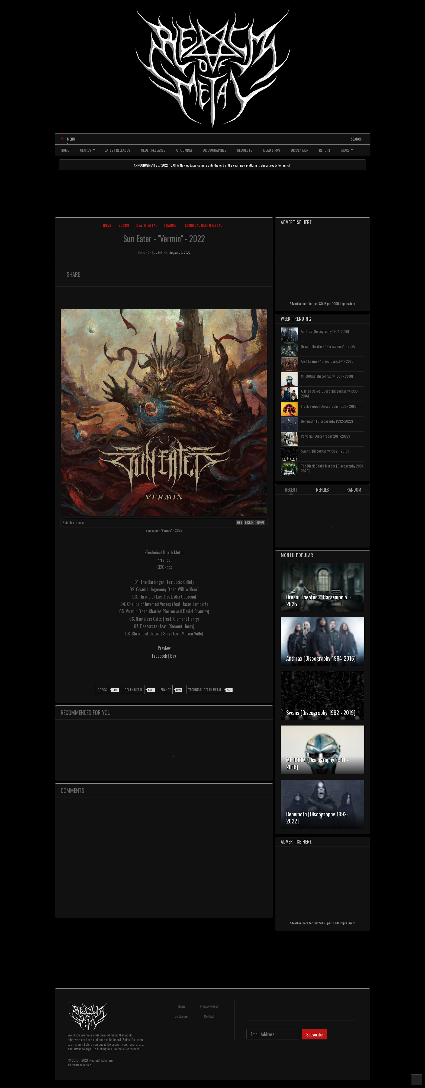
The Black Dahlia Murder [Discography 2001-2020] (332, 468)
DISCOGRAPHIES (214, 150)
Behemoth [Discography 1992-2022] (327, 421)
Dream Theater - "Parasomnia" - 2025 (328, 346)
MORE (347, 150)
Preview (164, 648)
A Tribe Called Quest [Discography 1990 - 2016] (330, 393)
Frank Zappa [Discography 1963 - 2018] (329, 406)
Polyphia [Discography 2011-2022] (325, 436)
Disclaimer (182, 1016)
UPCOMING (184, 150)
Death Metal (146, 225)
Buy (173, 656)
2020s (123, 225)
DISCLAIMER (299, 150)
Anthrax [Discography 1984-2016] (325, 331)
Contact (209, 1016)
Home (107, 225)
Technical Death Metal (202, 225)
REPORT (324, 150)
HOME (65, 150)
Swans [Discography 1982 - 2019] (325, 451)
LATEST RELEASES (117, 150)
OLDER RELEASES (153, 150)
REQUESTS (244, 150)
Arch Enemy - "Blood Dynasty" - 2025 (327, 361)
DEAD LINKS (271, 150)
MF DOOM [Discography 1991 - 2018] (327, 376)
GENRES (87, 150)
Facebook (160, 656)
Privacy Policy (209, 1006)
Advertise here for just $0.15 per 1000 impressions (323, 303)
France (170, 225)
